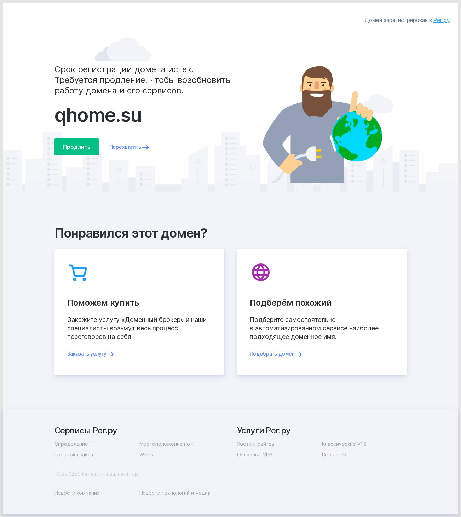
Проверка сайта (73, 454)
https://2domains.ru (76, 474)
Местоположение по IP (167, 444)
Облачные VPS (254, 454)
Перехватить (125, 147)
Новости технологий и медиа (175, 493)
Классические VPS (344, 444)
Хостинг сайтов (256, 444)
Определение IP (74, 444)
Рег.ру (441, 20)
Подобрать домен (272, 354)
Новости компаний (77, 493)
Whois (146, 454)
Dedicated (334, 454)
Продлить (77, 146)
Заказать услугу (86, 354)
